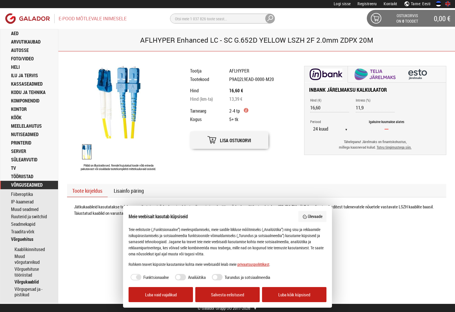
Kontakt (390, 3)
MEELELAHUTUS (26, 126)
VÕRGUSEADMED (27, 185)
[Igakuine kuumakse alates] (387, 129)
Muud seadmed (25, 209)
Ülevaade (312, 216)
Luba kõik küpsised (294, 294)
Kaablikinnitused (30, 249)
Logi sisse (342, 3)
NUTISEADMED (25, 134)
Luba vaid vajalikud (161, 294)
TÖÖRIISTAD (22, 176)
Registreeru (367, 3)
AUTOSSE (20, 50)
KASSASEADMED (27, 84)
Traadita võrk (22, 232)
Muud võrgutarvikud (27, 259)
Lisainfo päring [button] (129, 190)
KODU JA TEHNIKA (28, 92)
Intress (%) (363, 100)
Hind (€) (316, 100)
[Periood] (332, 129)
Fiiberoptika (22, 194)
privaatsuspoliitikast (253, 264)
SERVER (18, 151)
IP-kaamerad (22, 202)
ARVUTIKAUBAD (26, 42)
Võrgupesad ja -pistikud (29, 292)
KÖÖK (16, 117)
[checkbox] (149, 277)
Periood (315, 121)
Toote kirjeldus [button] (87, 190)
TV (13, 168)
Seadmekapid (23, 224)
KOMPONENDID (25, 101)
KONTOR (19, 109)
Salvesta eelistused (227, 294)
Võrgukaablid (27, 282)
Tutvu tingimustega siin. (394, 147)
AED (15, 33)
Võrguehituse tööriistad (27, 272)
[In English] (447, 3)
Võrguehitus (22, 239)
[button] (229, 138)
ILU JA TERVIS (24, 75)
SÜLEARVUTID (24, 159)
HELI (15, 67)
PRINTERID (21, 143)
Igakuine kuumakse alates (386, 121)
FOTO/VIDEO (22, 58)
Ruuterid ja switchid (29, 217)
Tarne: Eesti (417, 3)
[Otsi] (222, 18)
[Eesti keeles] (438, 3)
